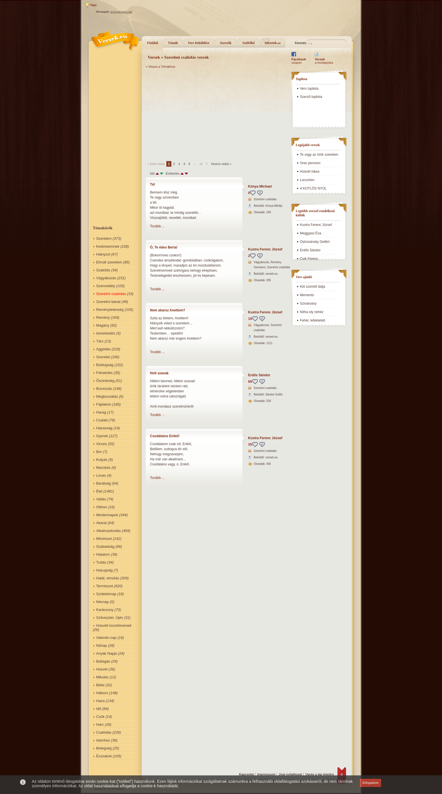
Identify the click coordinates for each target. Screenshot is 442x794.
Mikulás (102, 677)
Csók (100, 716)
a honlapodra (324, 61)
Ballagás (103, 661)
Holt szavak (159, 373)
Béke (100, 685)
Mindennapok (107, 515)
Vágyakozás (106, 278)
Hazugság (104, 570)
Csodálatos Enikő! (165, 436)
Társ (99, 341)
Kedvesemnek (107, 246)
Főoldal (152, 43)
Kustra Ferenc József (265, 249)
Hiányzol (103, 254)
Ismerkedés (105, 333)
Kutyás (101, 460)
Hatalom (103, 554)
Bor (99, 452)
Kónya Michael (260, 186)
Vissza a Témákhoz (161, 66)
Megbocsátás (107, 396)
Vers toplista (309, 89)
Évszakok (104, 756)
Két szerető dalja (312, 287)
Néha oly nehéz (311, 312)
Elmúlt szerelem (109, 262)
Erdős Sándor (259, 375)
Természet (104, 586)
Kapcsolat (246, 774)
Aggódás (103, 349)
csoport (298, 61)
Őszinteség (105, 381)
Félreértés (104, 373)
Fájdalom (103, 404)
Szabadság (105, 546)
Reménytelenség (110, 309)
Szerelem (104, 238)
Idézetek (273, 43)
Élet (99, 491)
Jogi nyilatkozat (290, 774)
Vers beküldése (198, 43)
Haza (100, 701)
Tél (152, 184)
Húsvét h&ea (309, 171)
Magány (102, 325)
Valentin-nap (106, 637)
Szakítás (103, 270)
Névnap (102, 602)
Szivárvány (308, 303)
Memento (307, 295)
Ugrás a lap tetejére (320, 774)
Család (101, 420)
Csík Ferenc (309, 259)
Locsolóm (307, 180)
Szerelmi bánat (108, 302)
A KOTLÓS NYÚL (313, 188)
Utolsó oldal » (221, 164)
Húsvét (101, 669)
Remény (103, 317)
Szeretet (103, 357)
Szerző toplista (311, 97)
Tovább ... (157, 226)
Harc (100, 724)
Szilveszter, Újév (109, 617)
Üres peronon (310, 163)
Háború (102, 693)
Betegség (104, 748)
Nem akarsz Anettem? (167, 310)
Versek (154, 57)
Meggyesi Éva (310, 233)
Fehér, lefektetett (312, 320)
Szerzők (225, 43)
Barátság (103, 483)
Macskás (103, 467)
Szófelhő (248, 43)
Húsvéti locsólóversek (114, 625)
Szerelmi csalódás (111, 294)
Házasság (104, 428)
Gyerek (102, 436)
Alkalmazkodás (108, 531)
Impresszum (266, 774)
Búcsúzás (104, 388)
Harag (101, 412)
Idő (98, 709)
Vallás (101, 499)
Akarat (101, 523)
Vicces (101, 444)
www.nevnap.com (121, 11)
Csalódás (103, 732)
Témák (173, 43)
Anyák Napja (106, 653)
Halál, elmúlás (107, 578)
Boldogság (104, 365)
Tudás (101, 562)
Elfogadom (371, 782)
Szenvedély (105, 286)
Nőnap (101, 645)
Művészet (104, 538)
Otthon (101, 507)
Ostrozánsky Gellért (315, 242)
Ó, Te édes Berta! (164, 247)
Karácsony (104, 610)
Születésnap (106, 594)
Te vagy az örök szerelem (319, 155)
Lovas (101, 475)
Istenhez (103, 740)
